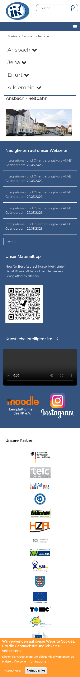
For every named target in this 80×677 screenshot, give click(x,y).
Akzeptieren (13, 670)
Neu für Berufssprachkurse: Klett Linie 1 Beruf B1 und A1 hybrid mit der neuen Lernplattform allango (35, 271)
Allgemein (24, 87)
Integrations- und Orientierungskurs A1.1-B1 (38, 160)
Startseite (14, 36)
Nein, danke (36, 670)
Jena (17, 62)
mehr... (11, 241)
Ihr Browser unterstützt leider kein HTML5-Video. (40, 367)
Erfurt (18, 75)
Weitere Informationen (31, 661)
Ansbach (22, 50)
